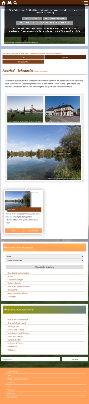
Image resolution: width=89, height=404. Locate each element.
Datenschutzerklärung (44, 12)
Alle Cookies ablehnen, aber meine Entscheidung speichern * (44, 22)
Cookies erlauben (32, 18)
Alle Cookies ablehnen (54, 18)
